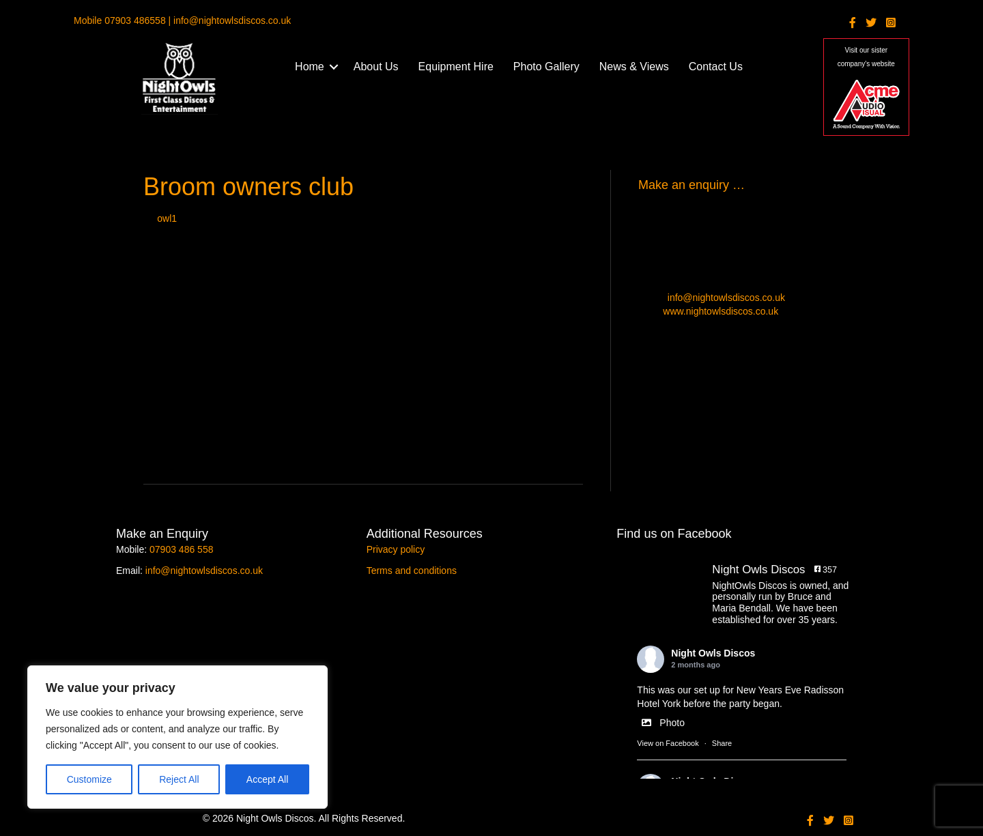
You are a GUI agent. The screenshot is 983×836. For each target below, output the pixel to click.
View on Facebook (667, 743)
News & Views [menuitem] (634, 66)
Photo (661, 722)
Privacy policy (396, 549)
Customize (89, 779)
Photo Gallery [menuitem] (546, 66)
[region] (177, 737)
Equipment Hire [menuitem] (456, 66)
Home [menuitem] (309, 66)
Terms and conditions (412, 570)
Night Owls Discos (713, 653)
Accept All (267, 779)
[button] (333, 67)
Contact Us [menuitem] (716, 66)
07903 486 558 (181, 549)
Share (722, 743)
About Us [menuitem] (376, 66)
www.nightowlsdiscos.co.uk (720, 311)
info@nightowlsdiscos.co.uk (726, 297)
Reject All (179, 779)
